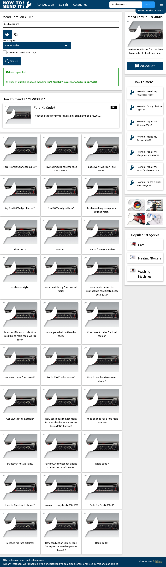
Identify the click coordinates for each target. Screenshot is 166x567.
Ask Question (45, 4)
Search (63, 4)
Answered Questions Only (21, 52)
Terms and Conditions (106, 563)
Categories (80, 4)
